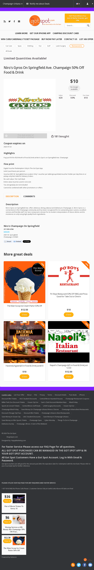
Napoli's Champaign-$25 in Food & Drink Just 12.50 (69, 366)
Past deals (73, 395)
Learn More (21, 33)
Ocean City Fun (33, 402)
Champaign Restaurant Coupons (77, 399)
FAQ (35, 395)
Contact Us (70, 39)
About (29, 395)
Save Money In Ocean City (11, 417)
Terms (49, 395)
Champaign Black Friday (10, 409)
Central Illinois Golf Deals (31, 406)
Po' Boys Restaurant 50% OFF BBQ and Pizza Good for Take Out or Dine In (68, 295)
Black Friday (73, 402)
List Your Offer (19, 395)
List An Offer (86, 39)
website (7, 232)
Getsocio (13, 557)
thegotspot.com (12, 437)
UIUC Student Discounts (28, 399)
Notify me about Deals (40, 3)
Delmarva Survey (8, 424)
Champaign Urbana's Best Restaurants (56, 413)
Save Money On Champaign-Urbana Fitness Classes (40, 409)
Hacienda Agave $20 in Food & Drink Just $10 (24, 365)
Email (9, 241)
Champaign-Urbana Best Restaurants (75, 409)
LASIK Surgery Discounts (52, 406)
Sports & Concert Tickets (11, 406)
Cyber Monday (49, 420)
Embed (18, 241)
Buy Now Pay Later (52, 39)
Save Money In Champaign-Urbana (55, 417)
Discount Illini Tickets (9, 399)
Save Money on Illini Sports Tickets (14, 420)
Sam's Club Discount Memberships (54, 402)
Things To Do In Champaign (67, 420)
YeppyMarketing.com (18, 440)
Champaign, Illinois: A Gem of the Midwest (32, 424)
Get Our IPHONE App (40, 33)
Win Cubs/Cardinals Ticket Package (20, 39)
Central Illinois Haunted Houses (51, 399)
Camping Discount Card (66, 33)
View (24, 314)
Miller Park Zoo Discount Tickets (13, 402)
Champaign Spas (35, 420)
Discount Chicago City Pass (11, 413)
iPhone (82, 395)
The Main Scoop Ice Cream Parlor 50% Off (24, 305)
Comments (29, 196)
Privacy (42, 395)
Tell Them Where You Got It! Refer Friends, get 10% (77, 18)
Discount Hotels (60, 395)
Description (12, 196)
